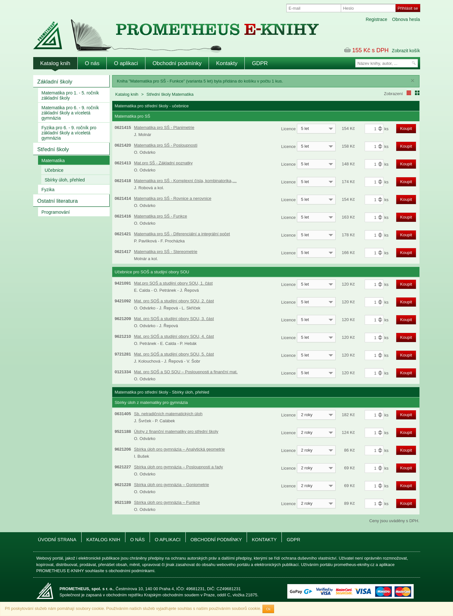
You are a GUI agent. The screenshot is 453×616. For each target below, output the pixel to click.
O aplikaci (126, 63)
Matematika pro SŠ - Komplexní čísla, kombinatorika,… (185, 180)
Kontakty (226, 63)
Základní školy (55, 82)
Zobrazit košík (406, 50)
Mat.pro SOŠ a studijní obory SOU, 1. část (173, 283)
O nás (92, 63)
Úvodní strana (57, 539)
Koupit (406, 128)
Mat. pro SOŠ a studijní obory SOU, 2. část (174, 300)
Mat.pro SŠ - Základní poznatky (163, 163)
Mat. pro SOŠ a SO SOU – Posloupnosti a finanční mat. (186, 371)
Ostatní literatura (57, 201)
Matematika (53, 160)
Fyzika (48, 189)
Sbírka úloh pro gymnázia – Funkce (167, 502)
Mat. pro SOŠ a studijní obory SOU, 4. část (174, 336)
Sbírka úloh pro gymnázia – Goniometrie (171, 484)
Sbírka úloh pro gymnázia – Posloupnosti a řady (178, 466)
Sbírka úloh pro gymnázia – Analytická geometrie (179, 449)
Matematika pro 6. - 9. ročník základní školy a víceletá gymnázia (70, 113)
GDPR (260, 63)
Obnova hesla (406, 19)
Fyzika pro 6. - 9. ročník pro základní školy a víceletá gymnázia (69, 133)
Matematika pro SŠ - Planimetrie (164, 127)
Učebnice (54, 170)
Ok (268, 609)
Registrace (376, 19)
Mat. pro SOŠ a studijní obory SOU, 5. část (174, 354)
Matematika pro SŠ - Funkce (160, 216)
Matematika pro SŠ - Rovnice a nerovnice (173, 198)
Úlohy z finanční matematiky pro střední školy (176, 431)
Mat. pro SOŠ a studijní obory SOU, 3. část (174, 318)
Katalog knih (55, 63)
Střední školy (53, 149)
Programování (56, 212)
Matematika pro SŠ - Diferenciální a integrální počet (182, 233)
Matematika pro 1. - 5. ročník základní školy (70, 95)
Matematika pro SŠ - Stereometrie (166, 251)
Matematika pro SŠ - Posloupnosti (166, 145)
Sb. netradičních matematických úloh (168, 413)
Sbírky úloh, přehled (65, 179)
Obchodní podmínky (177, 63)
